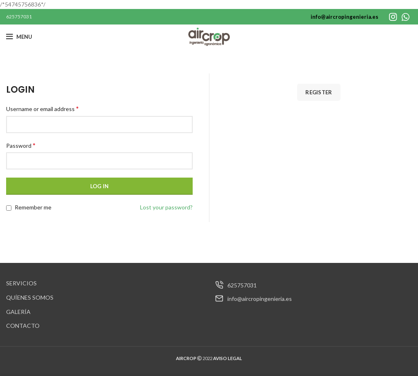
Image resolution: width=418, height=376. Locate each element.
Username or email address (42, 108)
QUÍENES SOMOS (29, 297)
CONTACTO (23, 325)
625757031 (19, 16)
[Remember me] (8, 208)
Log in (99, 186)
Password (21, 145)
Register (318, 92)
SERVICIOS (21, 283)
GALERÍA (18, 311)
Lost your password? (166, 207)
